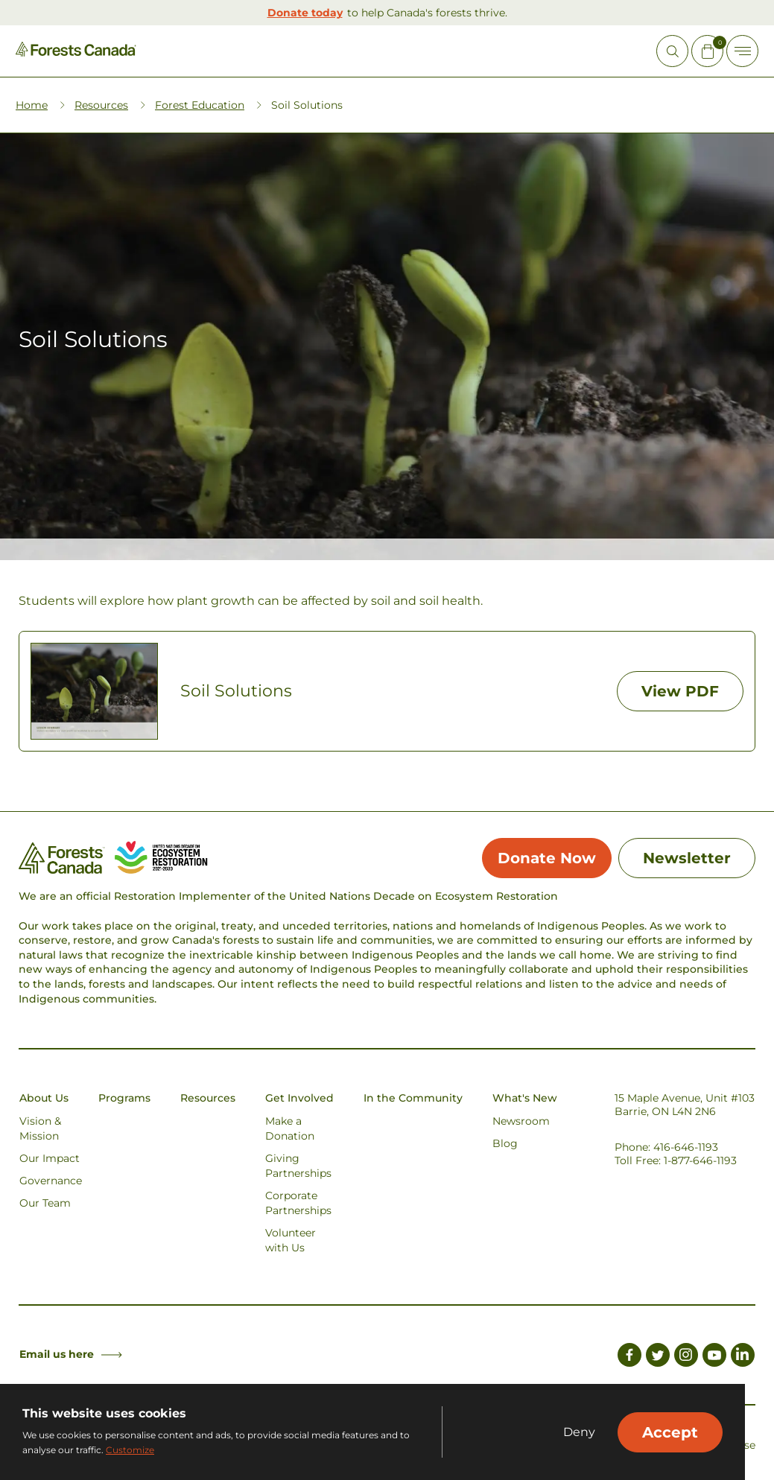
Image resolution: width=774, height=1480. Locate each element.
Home (32, 105)
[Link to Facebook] (629, 1357)
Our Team (45, 1203)
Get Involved (299, 1098)
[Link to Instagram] (686, 1357)
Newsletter (687, 858)
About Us (44, 1098)
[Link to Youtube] (714, 1357)
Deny (579, 1432)
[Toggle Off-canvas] (742, 51)
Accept (670, 1432)
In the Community (413, 1098)
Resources (101, 105)
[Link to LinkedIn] (742, 1357)
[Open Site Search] (672, 51)
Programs (124, 1098)
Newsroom (521, 1121)
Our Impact (49, 1158)
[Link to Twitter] (657, 1357)
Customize (130, 1449)
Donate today (305, 12)
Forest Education (199, 105)
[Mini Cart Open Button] (707, 51)
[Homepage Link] (76, 52)
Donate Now (547, 858)
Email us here (70, 1354)
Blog (505, 1143)
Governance (50, 1180)
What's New (524, 1098)
